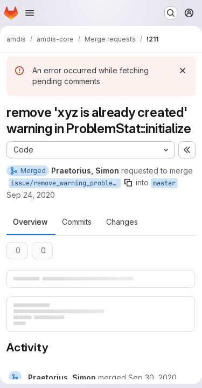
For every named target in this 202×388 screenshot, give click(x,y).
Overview (30, 222)
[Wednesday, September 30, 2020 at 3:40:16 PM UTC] (152, 377)
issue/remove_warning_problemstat (66, 183)
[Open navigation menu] (29, 13)
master (164, 183)
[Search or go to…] (170, 12)
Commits (77, 222)
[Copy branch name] (128, 182)
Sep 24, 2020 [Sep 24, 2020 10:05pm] (30, 194)
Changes (122, 222)
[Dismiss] (182, 70)
